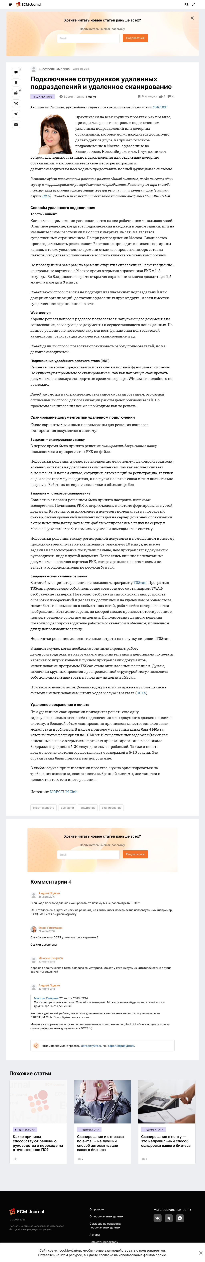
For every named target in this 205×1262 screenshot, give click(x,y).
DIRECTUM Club (63, 791)
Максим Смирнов (50, 958)
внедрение (87, 807)
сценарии (67, 807)
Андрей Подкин (49, 893)
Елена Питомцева (50, 927)
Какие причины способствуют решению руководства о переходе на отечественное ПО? (38, 1143)
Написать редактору (103, 1242)
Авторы (94, 1234)
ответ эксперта (43, 807)
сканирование (111, 807)
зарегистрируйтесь (121, 1045)
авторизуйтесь (91, 1045)
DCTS (141, 693)
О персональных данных (106, 1216)
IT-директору (42, 96)
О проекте (96, 1209)
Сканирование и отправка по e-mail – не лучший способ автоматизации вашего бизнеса (100, 1143)
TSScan (140, 582)
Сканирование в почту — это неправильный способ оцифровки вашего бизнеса (166, 1141)
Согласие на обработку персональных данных (105, 1225)
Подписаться (135, 38)
